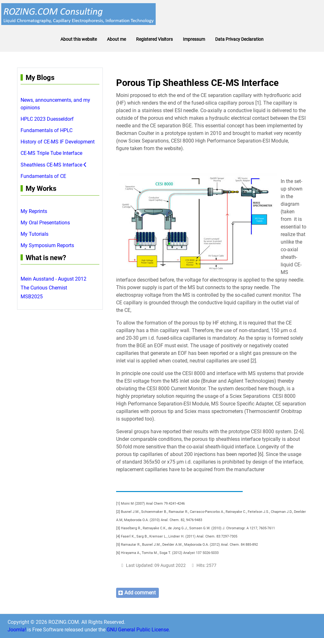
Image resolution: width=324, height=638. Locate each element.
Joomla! (17, 630)
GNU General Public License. (138, 630)
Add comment (140, 593)
